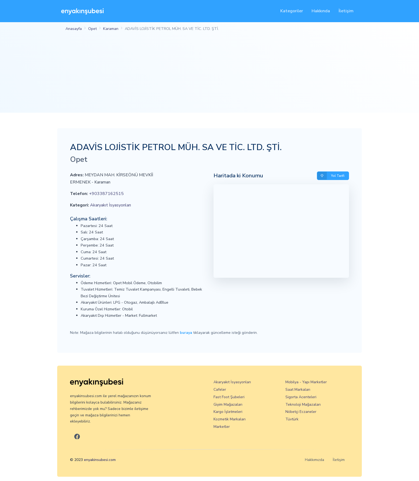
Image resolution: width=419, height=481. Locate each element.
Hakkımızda (314, 459)
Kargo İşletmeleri (228, 411)
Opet (92, 28)
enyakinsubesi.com (100, 459)
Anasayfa (73, 28)
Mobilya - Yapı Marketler (306, 382)
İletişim (346, 11)
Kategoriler (291, 11)
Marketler (222, 426)
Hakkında (321, 11)
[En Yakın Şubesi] (82, 11)
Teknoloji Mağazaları (303, 404)
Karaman (110, 28)
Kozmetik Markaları (230, 419)
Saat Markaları (297, 389)
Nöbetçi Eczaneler (300, 411)
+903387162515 (106, 194)
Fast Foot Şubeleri (229, 397)
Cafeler (220, 389)
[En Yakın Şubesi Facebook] (77, 437)
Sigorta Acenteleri (300, 397)
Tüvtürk (291, 419)
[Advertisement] (209, 75)
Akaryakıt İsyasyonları (110, 205)
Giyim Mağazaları (228, 404)
